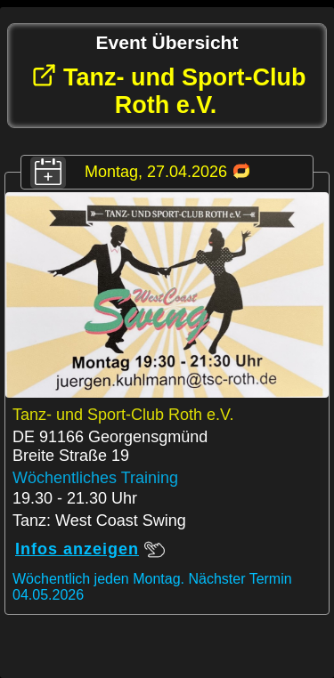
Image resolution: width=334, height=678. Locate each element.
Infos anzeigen (90, 549)
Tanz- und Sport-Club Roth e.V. (168, 90)
